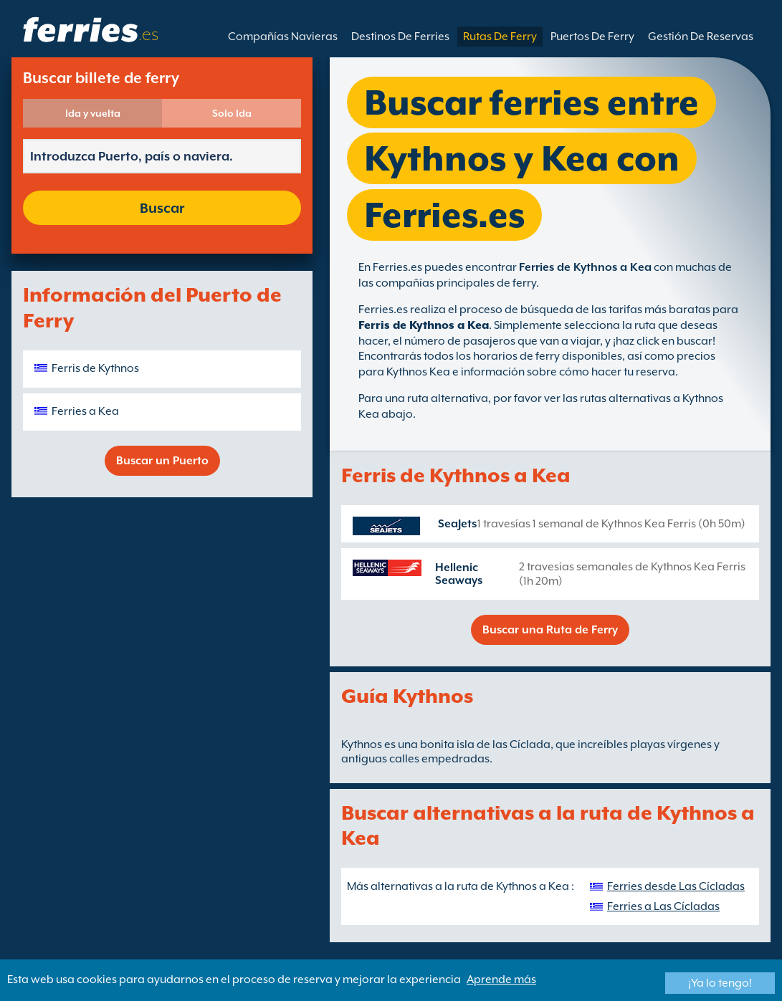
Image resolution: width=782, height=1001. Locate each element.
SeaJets (457, 523)
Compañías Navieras (283, 36)
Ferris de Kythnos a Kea (423, 325)
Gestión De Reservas (700, 36)
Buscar (162, 208)
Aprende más (501, 979)
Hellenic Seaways (458, 574)
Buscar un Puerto (162, 460)
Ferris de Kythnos (95, 368)
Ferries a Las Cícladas (663, 906)
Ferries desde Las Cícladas (676, 886)
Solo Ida (232, 113)
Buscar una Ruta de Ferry (550, 629)
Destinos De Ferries (400, 36)
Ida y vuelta (92, 113)
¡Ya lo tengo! (720, 983)
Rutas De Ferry (500, 36)
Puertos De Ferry (592, 36)
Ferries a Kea (85, 411)
